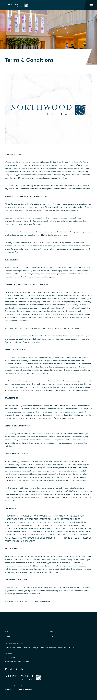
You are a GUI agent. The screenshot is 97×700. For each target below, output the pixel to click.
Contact (52, 636)
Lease (50, 631)
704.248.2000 (11, 658)
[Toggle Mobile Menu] (91, 5)
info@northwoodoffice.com (17, 662)
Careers (8, 636)
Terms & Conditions (25, 689)
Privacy (7, 689)
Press (7, 631)
